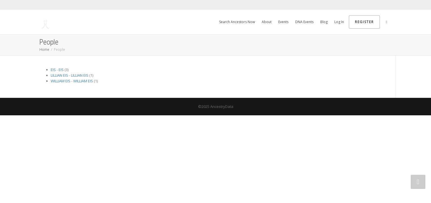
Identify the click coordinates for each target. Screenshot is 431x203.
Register (364, 21)
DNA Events (304, 21)
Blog (324, 21)
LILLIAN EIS (59, 75)
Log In (339, 21)
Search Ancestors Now (237, 21)
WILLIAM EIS (60, 80)
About (267, 21)
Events (283, 21)
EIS (53, 69)
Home (44, 49)
